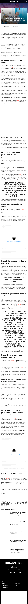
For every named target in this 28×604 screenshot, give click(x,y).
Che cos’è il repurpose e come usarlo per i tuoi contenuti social (18, 504)
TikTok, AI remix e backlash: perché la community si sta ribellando (18, 532)
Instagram (12, 67)
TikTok (22, 359)
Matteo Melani (12, 516)
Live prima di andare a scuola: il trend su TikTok (21, 494)
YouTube (13, 388)
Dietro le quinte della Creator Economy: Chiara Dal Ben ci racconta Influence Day (6, 495)
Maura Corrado (12, 506)
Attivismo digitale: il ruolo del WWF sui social (17, 513)
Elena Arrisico (6, 26)
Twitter (18, 100)
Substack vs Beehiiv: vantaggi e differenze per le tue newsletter (17, 541)
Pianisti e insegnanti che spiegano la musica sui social (18, 523)
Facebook (21, 99)
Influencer (14, 16)
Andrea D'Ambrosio (13, 534)
